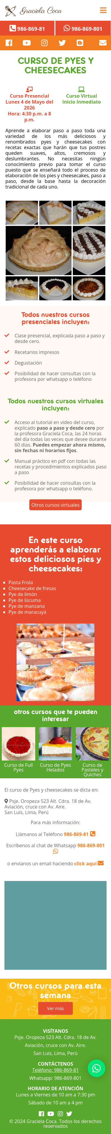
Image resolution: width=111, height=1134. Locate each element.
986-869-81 (76, 834)
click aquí (89, 863)
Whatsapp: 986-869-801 (55, 1078)
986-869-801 (91, 845)
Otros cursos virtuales (55, 510)
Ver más (55, 1008)
